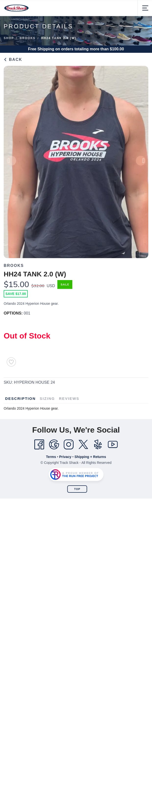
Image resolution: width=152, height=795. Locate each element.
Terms (51, 457)
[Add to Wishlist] (11, 362)
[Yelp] (98, 444)
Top (77, 489)
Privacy (65, 457)
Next (141, 163)
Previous (11, 163)
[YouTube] (112, 444)
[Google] (54, 444)
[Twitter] (83, 444)
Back (13, 59)
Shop (9, 38)
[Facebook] (39, 444)
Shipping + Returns (90, 457)
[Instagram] (68, 444)
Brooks (28, 38)
